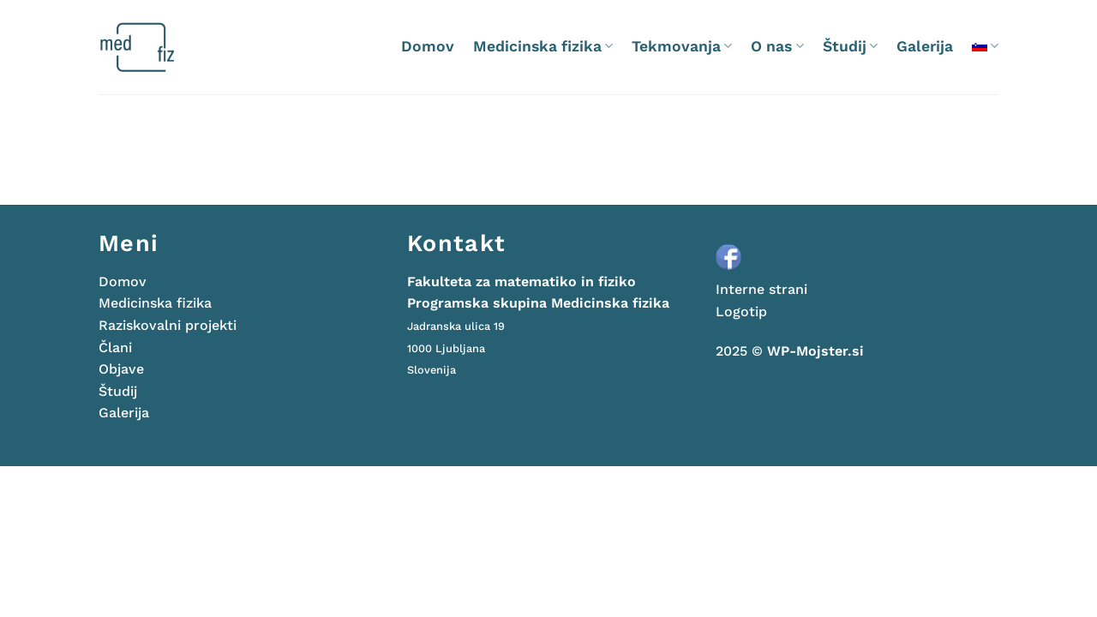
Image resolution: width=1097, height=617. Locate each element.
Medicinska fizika (543, 46)
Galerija (924, 46)
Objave (121, 369)
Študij (850, 46)
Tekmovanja (682, 46)
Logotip (741, 311)
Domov (427, 46)
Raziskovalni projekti (168, 325)
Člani (115, 347)
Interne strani (761, 289)
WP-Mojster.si (815, 351)
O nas (777, 46)
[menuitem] (985, 46)
